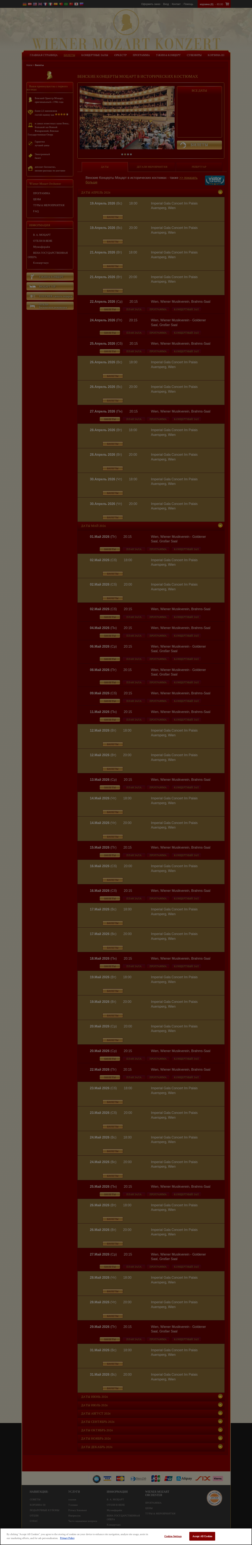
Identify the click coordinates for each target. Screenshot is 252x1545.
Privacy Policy (67, 1538)
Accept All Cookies (202, 1536)
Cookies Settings (173, 1536)
